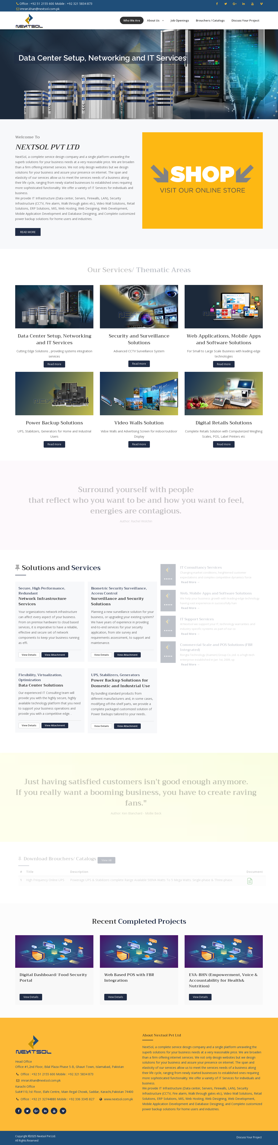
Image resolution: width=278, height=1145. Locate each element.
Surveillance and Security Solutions (117, 601)
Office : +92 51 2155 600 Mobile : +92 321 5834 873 (54, 4)
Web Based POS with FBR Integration (129, 977)
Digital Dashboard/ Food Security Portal (53, 977)
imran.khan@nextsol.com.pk (38, 9)
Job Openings (180, 20)
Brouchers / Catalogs (210, 20)
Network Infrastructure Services (42, 601)
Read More (27, 232)
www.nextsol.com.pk (118, 1099)
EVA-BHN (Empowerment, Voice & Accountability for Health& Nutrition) (223, 980)
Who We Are (131, 20)
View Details (29, 654)
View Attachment (55, 654)
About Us (155, 20)
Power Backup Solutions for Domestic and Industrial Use (120, 683)
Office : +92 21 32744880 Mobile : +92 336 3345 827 (57, 1099)
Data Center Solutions (40, 685)
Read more (54, 364)
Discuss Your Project (245, 20)
